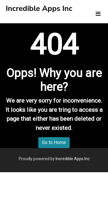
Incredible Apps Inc (39, 8)
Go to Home (54, 142)
